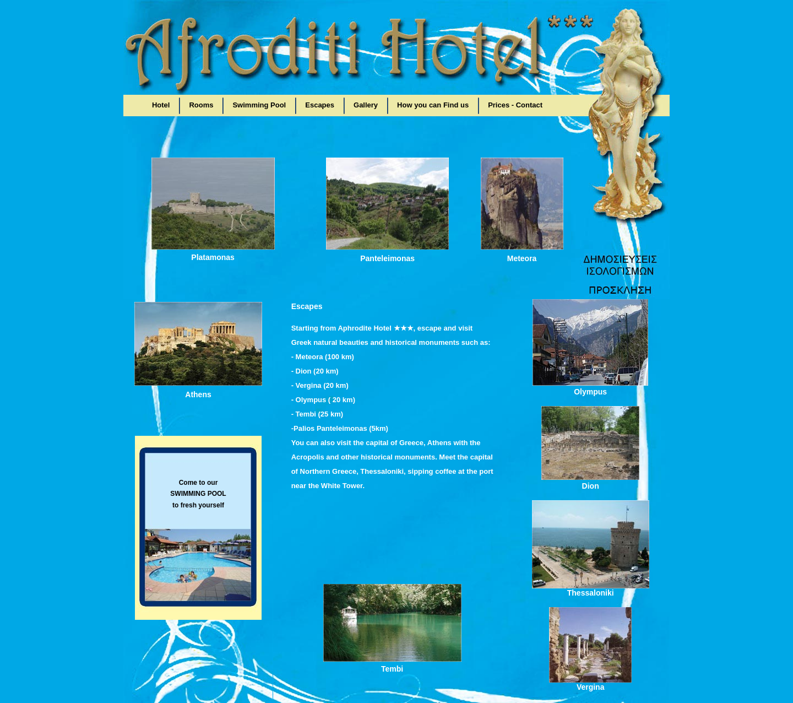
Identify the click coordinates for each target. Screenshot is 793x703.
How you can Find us (433, 105)
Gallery (366, 105)
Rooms (201, 105)
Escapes (319, 105)
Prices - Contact (515, 105)
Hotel (161, 105)
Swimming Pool (259, 105)
